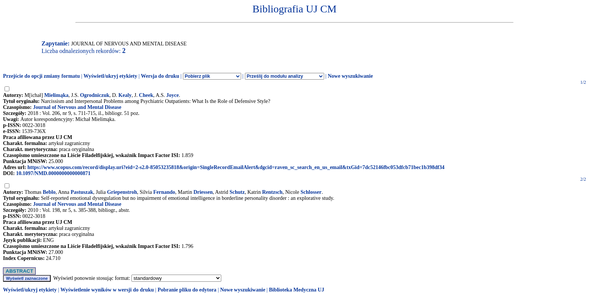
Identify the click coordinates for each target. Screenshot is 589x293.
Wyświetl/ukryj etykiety (110, 76)
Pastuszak (82, 192)
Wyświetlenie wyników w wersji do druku (107, 290)
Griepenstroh (122, 192)
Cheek (146, 95)
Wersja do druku (160, 76)
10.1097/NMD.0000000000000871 (53, 173)
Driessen (203, 192)
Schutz (237, 192)
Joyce (172, 95)
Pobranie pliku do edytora (186, 290)
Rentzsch (272, 192)
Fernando (164, 192)
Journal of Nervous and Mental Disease (77, 107)
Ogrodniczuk (94, 95)
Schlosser (311, 192)
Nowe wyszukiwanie (350, 76)
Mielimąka (56, 95)
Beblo (49, 192)
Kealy (124, 95)
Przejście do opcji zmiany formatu (41, 76)
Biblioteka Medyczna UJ (296, 290)
